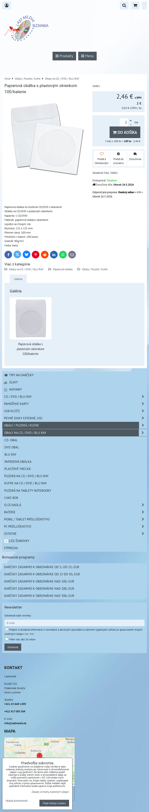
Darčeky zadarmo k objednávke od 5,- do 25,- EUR (41, 567)
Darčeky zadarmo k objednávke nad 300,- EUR (39, 595)
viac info (29, 634)
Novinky (13, 389)
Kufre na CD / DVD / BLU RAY (25, 483)
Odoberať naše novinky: (17, 615)
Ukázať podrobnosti (17, 800)
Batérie (75, 512)
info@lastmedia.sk (15, 723)
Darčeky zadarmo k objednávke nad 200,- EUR (39, 588)
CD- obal (11, 440)
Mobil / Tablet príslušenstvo (75, 519)
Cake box (11, 498)
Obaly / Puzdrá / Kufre (95, 269)
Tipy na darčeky (18, 375)
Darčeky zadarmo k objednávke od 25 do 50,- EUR (42, 574)
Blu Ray (10, 454)
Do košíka (125, 132)
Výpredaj (11, 548)
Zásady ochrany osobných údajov (50, 791)
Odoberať (12, 647)
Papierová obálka (63, 269)
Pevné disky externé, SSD (75, 418)
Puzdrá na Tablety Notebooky (27, 490)
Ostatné (75, 533)
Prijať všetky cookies (54, 803)
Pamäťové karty (75, 403)
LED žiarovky (16, 541)
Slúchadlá (75, 504)
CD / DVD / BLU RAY (75, 396)
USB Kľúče (75, 410)
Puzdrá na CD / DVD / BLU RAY (26, 476)
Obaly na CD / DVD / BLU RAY (26, 269)
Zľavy (11, 382)
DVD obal (11, 447)
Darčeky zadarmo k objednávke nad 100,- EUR (39, 581)
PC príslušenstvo (75, 526)
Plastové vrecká (17, 469)
